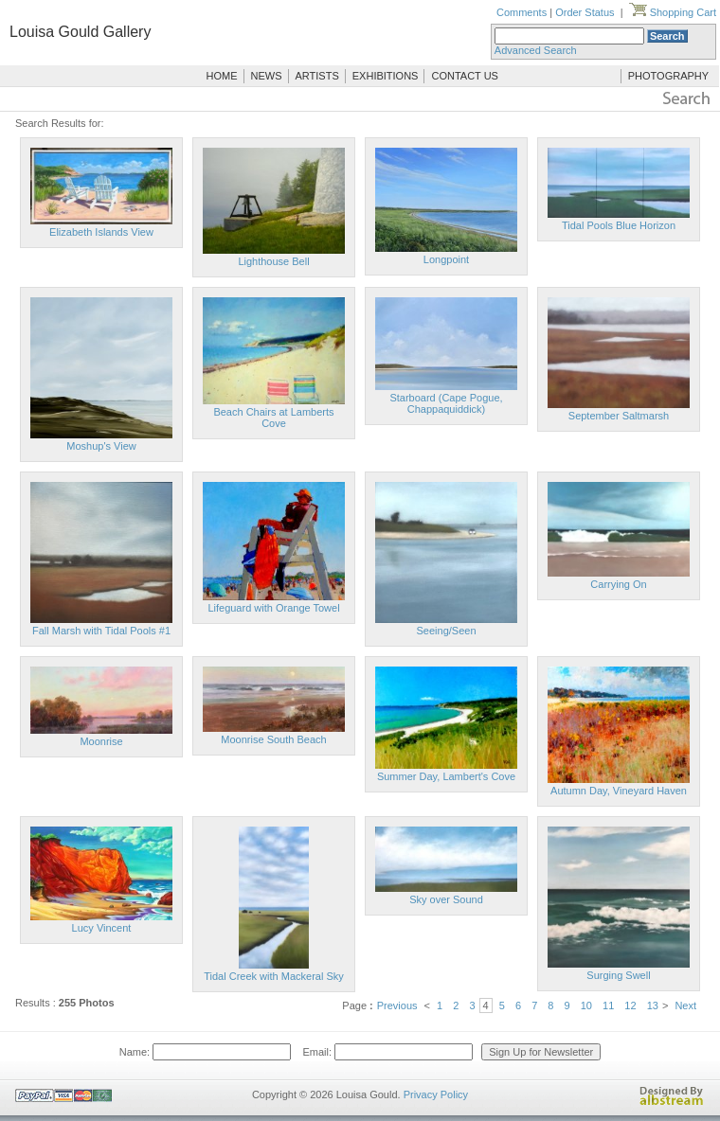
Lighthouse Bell (273, 261)
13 (652, 1005)
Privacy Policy (436, 1094)
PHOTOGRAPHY (668, 75)
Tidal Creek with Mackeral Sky (274, 976)
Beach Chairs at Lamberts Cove (273, 417)
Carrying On (618, 584)
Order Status (584, 12)
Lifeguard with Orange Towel (273, 608)
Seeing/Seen (447, 630)
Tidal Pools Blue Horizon (618, 225)
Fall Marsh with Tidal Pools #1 (101, 630)
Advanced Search (536, 50)
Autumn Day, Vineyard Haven (618, 790)
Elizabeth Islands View (101, 232)
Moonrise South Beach (273, 739)
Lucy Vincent (102, 928)
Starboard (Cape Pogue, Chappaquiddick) (445, 403)
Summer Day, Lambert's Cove (446, 776)
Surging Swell (618, 975)
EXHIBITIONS (385, 75)
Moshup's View (100, 446)
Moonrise (101, 741)
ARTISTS (317, 75)
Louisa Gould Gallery (80, 32)
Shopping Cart (672, 12)
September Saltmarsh (618, 415)
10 (586, 1005)
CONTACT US (464, 75)
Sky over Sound (446, 899)
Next (685, 1005)
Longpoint (446, 259)
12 (630, 1005)
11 (608, 1005)
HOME (222, 75)
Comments (521, 12)
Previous (397, 1005)
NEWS (266, 75)
